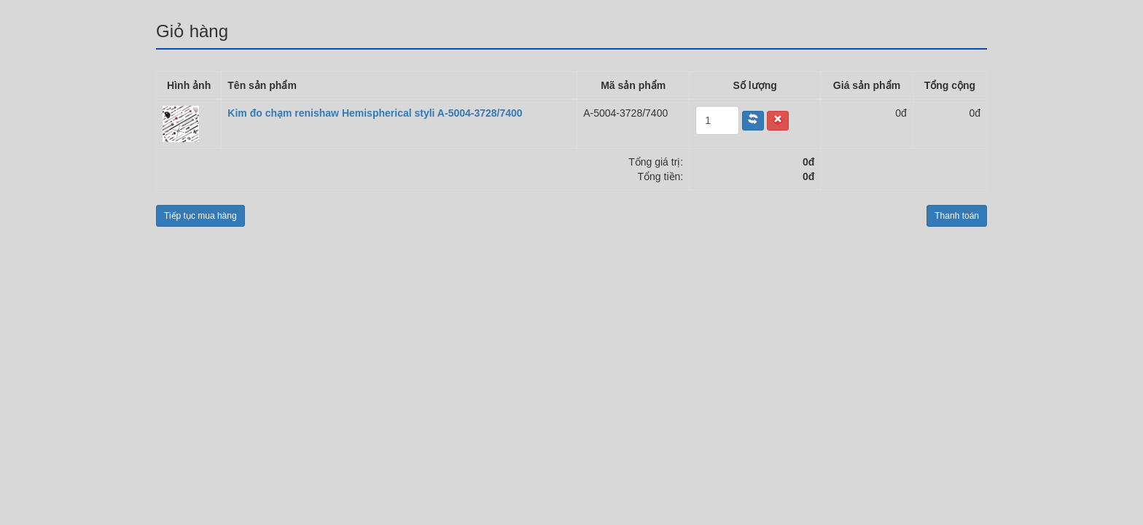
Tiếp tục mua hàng (200, 216)
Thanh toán (957, 216)
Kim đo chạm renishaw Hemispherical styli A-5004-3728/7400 (374, 113)
